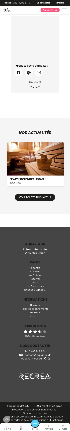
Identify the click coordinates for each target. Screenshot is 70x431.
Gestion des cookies (35, 413)
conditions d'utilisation (47, 420)
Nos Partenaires (35, 286)
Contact (35, 316)
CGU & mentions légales (48, 406)
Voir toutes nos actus (35, 197)
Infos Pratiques (35, 275)
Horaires (35, 305)
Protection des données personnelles (34, 409)
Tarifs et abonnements (35, 308)
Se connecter (43, 3)
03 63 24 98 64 (35, 351)
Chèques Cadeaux (35, 289)
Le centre (35, 267)
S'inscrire (60, 2)
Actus (35, 282)
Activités (35, 271)
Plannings (35, 312)
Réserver (35, 278)
